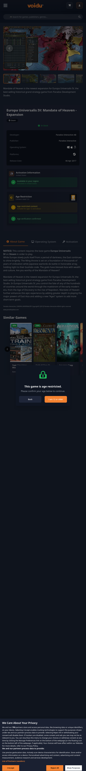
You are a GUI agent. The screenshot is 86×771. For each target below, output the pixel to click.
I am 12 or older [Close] (56, 399)
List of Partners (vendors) (13, 763)
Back (30, 399)
